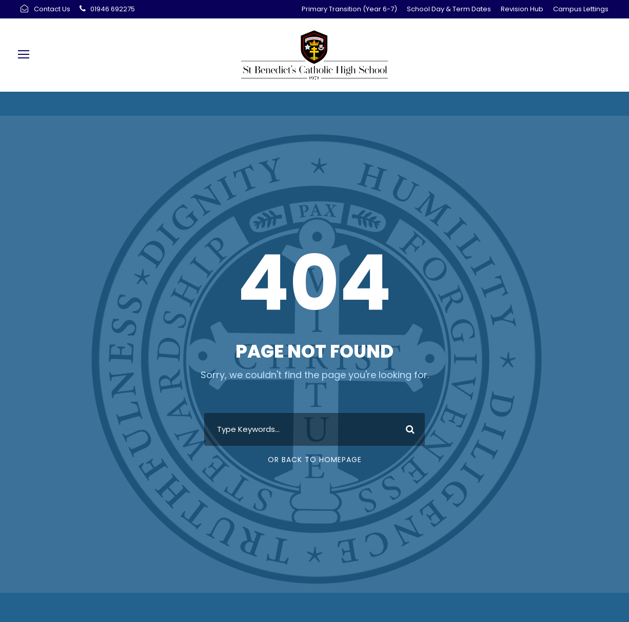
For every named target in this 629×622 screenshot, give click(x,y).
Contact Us (52, 9)
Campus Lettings (580, 9)
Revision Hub (522, 9)
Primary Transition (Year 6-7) (349, 9)
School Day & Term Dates (449, 9)
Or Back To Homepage (315, 459)
